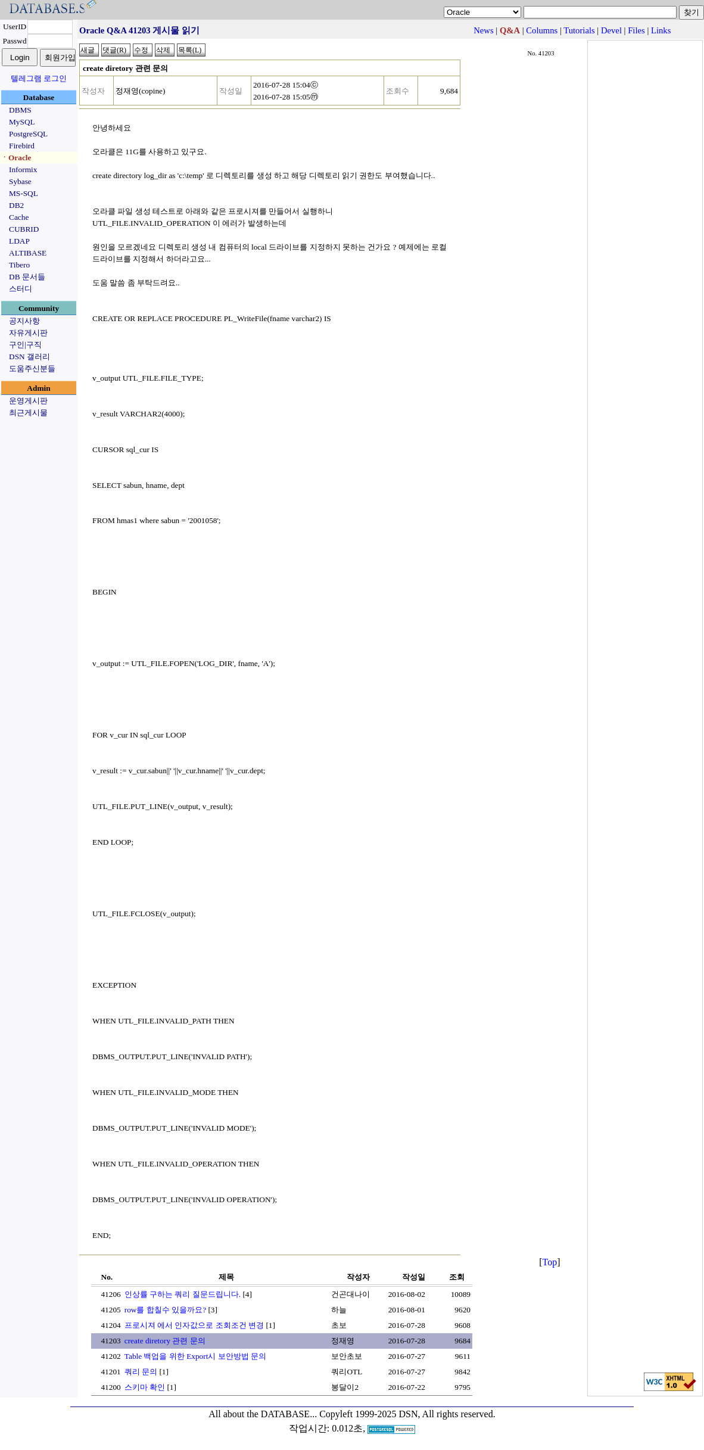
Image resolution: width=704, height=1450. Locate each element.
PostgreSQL (28, 133)
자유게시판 (28, 332)
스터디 (20, 288)
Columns (541, 30)
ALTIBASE (27, 252)
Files (636, 30)
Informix (23, 169)
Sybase (20, 181)
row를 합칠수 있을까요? (165, 1309)
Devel (611, 30)
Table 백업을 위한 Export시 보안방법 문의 (195, 1356)
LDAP (19, 241)
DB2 (16, 205)
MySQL (22, 121)
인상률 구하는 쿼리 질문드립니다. (182, 1294)
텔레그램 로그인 (39, 78)
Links (661, 30)
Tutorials (578, 30)
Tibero (19, 264)
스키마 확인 (144, 1387)
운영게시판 (28, 400)
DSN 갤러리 (29, 356)
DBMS (20, 109)
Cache (19, 217)
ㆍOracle (16, 157)
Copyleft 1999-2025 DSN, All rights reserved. (407, 1414)
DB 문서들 (27, 276)
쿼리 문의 (140, 1371)
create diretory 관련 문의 (164, 1340)
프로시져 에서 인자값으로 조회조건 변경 (194, 1325)
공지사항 (24, 320)
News (483, 30)
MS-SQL (23, 193)
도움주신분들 (32, 368)
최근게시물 (28, 412)
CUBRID (24, 229)
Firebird (22, 145)
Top (550, 1262)
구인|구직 (25, 344)
